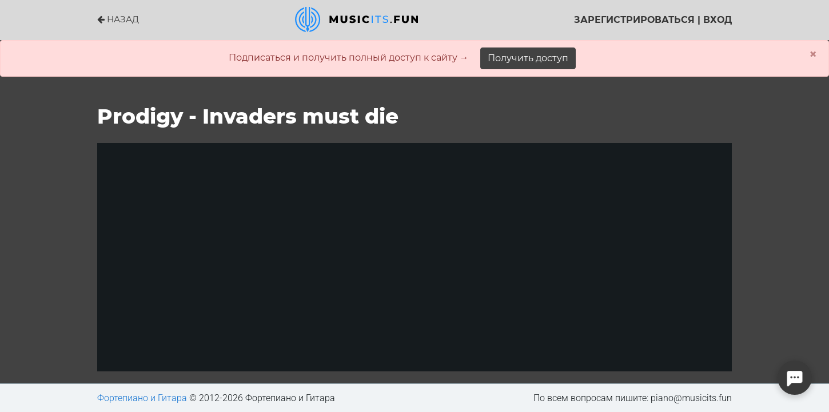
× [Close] (813, 54)
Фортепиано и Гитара (142, 398)
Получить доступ (528, 58)
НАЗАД (118, 19)
